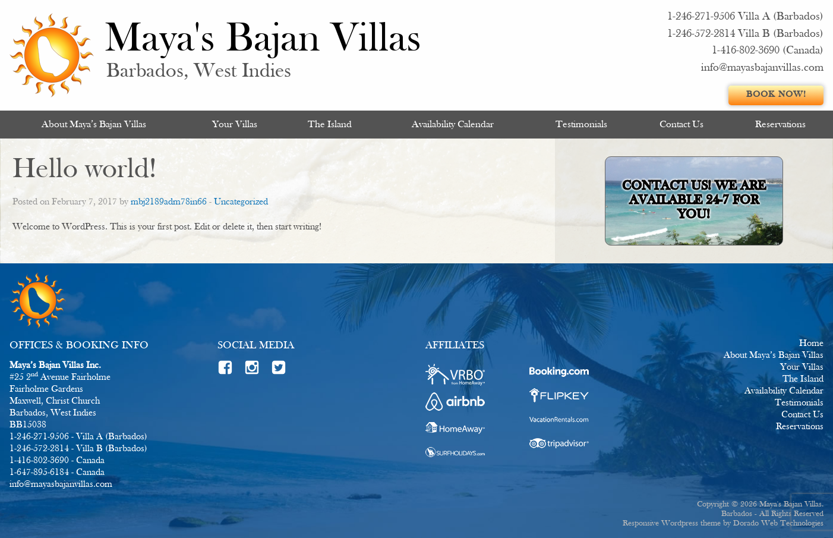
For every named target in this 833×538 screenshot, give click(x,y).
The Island (330, 124)
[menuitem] (94, 125)
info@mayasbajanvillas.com (762, 68)
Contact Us (681, 124)
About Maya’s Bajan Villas (94, 124)
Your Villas (234, 124)
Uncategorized (241, 202)
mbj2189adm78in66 (169, 202)
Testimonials (581, 124)
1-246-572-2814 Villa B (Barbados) (745, 34)
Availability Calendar (453, 124)
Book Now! (776, 94)
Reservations (780, 124)
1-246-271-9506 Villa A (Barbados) (745, 17)
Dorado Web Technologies (778, 523)
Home (811, 343)
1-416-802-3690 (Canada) (767, 50)
